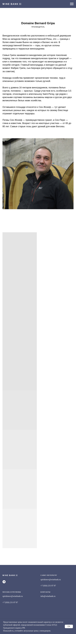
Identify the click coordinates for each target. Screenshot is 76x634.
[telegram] (4, 581)
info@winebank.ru (48, 596)
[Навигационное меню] (72, 4)
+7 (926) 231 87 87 (48, 586)
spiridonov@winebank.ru (51, 579)
